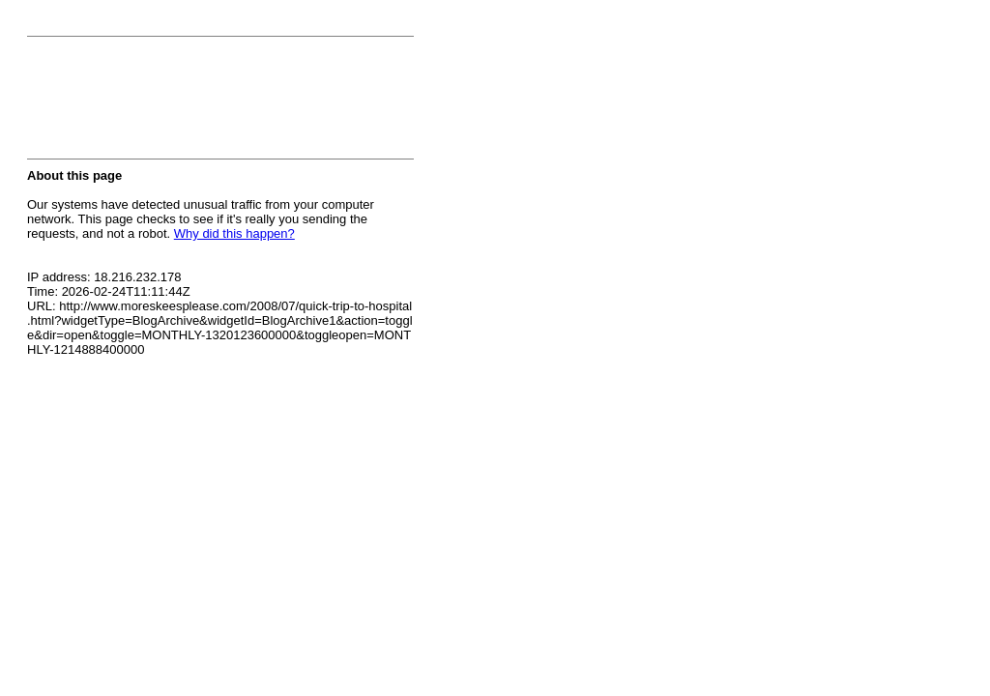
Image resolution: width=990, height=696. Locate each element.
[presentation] (174, 103)
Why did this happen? (234, 233)
